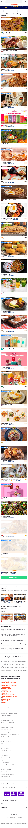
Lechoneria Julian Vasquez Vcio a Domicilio (9, 718)
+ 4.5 (20, 11)
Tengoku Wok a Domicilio (6, 741)
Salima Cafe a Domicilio (6, 715)
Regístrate (16, 6)
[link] (14, 25)
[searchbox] (13, 1)
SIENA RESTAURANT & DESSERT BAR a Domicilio (11, 767)
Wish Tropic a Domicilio (6, 769)
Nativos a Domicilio (5, 743)
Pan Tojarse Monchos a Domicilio (7, 764)
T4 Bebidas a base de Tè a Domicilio (8, 750)
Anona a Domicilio (4, 755)
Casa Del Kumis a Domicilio (6, 739)
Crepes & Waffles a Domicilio (7, 760)
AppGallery (21, 793)
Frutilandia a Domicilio (5, 725)
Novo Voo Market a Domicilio (7, 720)
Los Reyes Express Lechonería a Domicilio (9, 711)
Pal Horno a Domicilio (5, 776)
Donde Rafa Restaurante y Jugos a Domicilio (10, 734)
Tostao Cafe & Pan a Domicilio (7, 727)
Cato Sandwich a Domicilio (6, 736)
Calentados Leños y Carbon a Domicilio (9, 732)
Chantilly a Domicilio (5, 748)
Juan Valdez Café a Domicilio (7, 753)
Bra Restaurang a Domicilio (6, 746)
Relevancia (7, 11)
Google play (14, 793)
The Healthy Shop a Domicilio (7, 771)
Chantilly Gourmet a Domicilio (7, 757)
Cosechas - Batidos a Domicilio (7, 722)
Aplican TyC (19, 7)
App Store (7, 793)
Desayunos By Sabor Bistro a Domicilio (9, 778)
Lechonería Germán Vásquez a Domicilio (9, 713)
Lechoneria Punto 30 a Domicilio (7, 774)
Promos (14, 11)
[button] (14, 5)
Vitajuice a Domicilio (5, 762)
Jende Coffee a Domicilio (6, 729)
